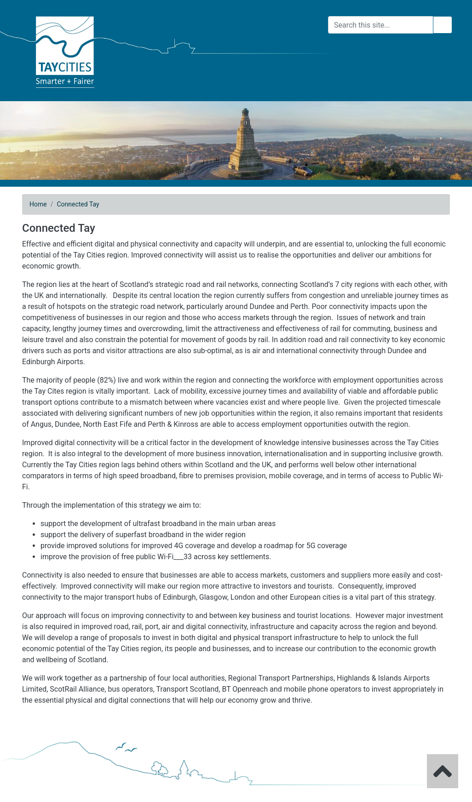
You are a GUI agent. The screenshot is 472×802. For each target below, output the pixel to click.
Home (38, 204)
